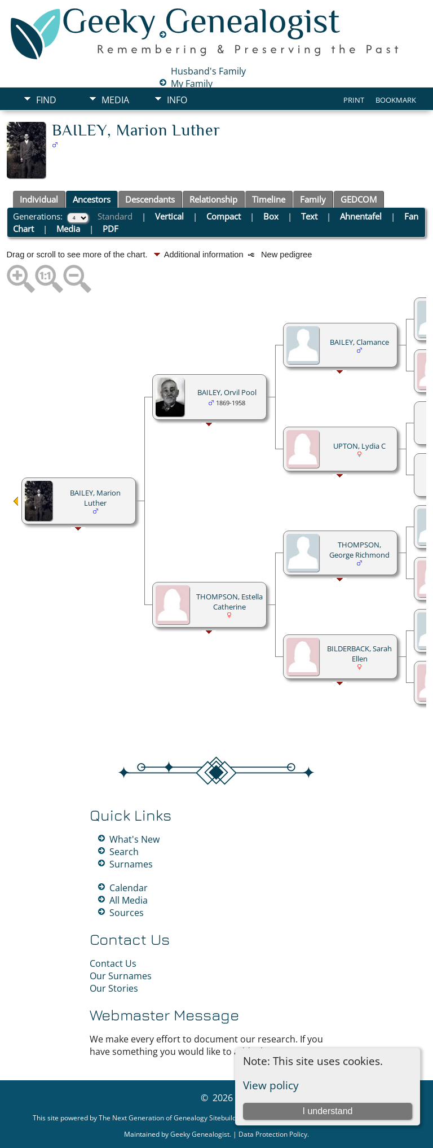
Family (313, 199)
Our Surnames (121, 976)
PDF (110, 228)
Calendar (128, 888)
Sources (126, 912)
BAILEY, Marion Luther (95, 498)
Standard (115, 216)
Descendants (150, 199)
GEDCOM (359, 199)
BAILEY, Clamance (359, 342)
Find (46, 100)
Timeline (268, 199)
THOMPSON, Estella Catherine (229, 601)
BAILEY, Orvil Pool (227, 392)
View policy (271, 1085)
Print (353, 100)
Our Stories (114, 988)
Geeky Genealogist (199, 1134)
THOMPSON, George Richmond (359, 550)
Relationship (213, 199)
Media (115, 100)
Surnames (131, 864)
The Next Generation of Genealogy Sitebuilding (172, 1118)
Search (124, 851)
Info (177, 100)
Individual (39, 199)
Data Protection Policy (272, 1134)
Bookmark (395, 100)
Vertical (169, 216)
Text (309, 216)
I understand (327, 1111)
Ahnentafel (361, 216)
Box (271, 216)
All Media (128, 900)
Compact (223, 216)
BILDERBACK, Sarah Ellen (359, 653)
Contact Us (113, 963)
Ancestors (92, 199)
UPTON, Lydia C (359, 446)
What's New (134, 839)
